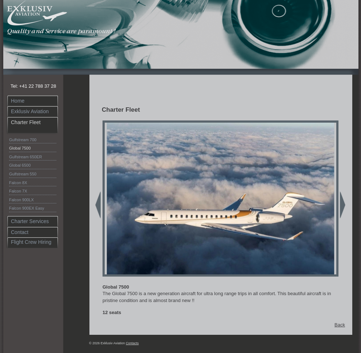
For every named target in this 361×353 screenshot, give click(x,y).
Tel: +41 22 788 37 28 (33, 86)
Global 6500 (20, 165)
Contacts (132, 343)
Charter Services (30, 221)
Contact (19, 232)
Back (339, 325)
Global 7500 (20, 148)
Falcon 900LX (21, 200)
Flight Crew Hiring (31, 242)
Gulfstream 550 (22, 174)
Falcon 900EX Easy (26, 208)
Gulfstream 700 (22, 140)
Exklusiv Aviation (30, 111)
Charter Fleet (26, 122)
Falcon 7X (18, 191)
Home (17, 101)
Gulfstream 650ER (25, 157)
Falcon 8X (18, 183)
